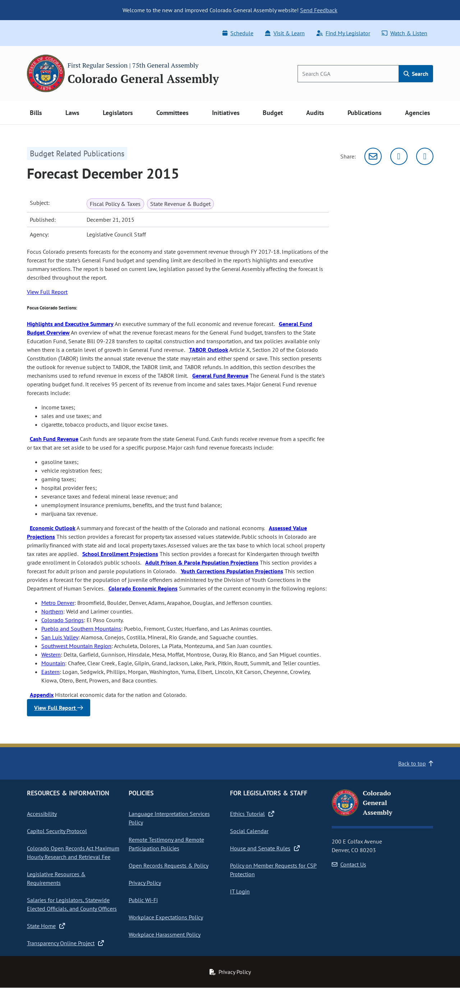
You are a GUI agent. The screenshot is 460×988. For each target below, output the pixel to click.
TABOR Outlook (208, 349)
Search (416, 73)
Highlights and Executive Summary (70, 323)
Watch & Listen (404, 33)
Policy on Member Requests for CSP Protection (273, 870)
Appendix (42, 694)
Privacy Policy (145, 882)
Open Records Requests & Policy (168, 865)
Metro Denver (57, 602)
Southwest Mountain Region (76, 645)
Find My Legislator (343, 33)
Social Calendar (249, 831)
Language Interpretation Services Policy (169, 818)
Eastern (50, 671)
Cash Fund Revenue (54, 438)
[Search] (348, 73)
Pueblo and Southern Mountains (81, 628)
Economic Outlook (52, 528)
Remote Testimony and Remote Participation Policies (166, 844)
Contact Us (349, 864)
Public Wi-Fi (143, 900)
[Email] (373, 156)
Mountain (53, 663)
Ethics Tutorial (252, 813)
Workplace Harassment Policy (165, 934)
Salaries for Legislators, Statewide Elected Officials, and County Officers (72, 904)
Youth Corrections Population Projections (232, 571)
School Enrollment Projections (120, 553)
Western (51, 654)
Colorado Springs (62, 620)
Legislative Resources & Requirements (56, 878)
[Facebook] (424, 156)
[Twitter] (399, 156)
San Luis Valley (59, 637)
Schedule (237, 33)
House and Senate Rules (265, 848)
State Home (46, 925)
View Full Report (47, 291)
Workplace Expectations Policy (166, 917)
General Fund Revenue (220, 375)
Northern (52, 611)
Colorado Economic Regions (143, 588)
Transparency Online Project (65, 943)
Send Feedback (318, 10)
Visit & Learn (285, 33)
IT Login (240, 891)
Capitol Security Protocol (57, 831)
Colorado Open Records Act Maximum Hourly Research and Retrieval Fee (73, 852)
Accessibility (42, 813)
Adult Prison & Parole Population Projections (201, 562)
